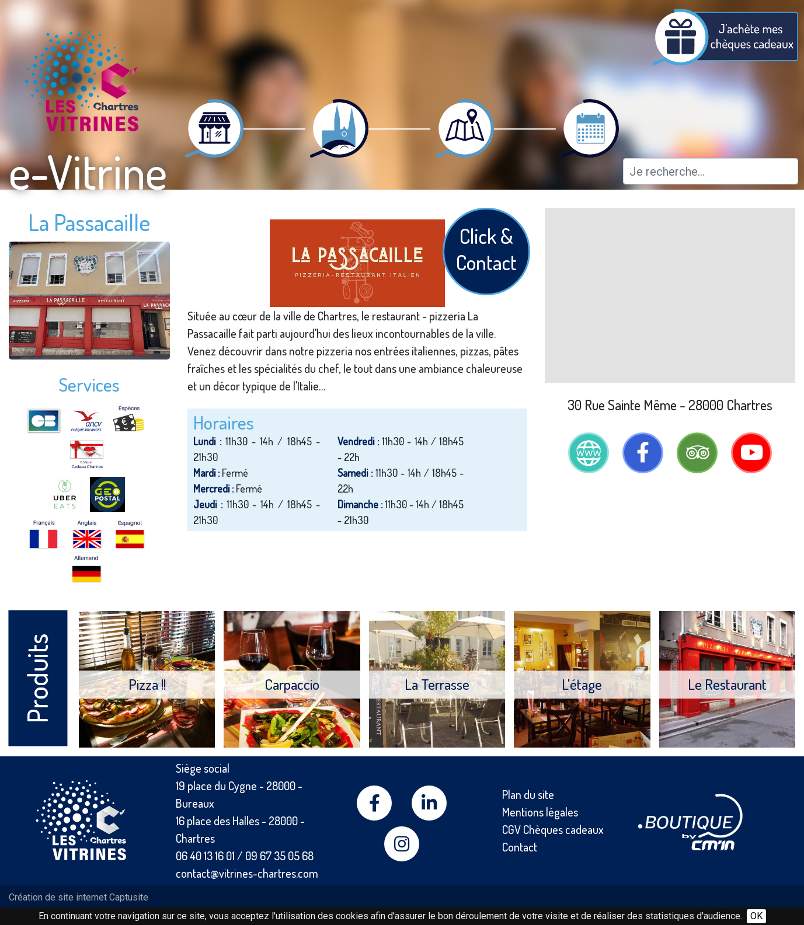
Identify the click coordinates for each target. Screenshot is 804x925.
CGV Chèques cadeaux (553, 829)
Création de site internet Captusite (78, 897)
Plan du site (528, 794)
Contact (519, 846)
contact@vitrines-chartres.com (247, 873)
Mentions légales (540, 811)
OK (756, 915)
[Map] (670, 295)
